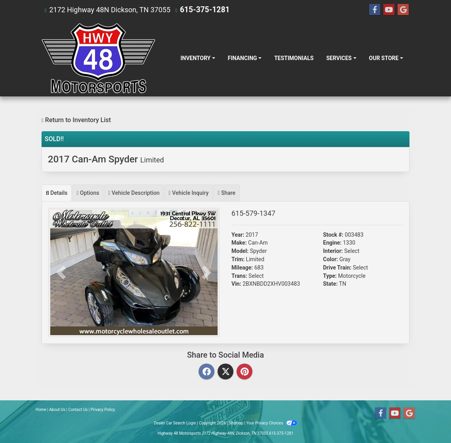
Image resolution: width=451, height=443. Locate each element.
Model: (239, 251)
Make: (239, 242)
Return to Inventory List (76, 120)
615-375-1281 (203, 10)
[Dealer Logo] (98, 58)
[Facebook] (206, 372)
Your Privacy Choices (271, 423)
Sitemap (236, 423)
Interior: (333, 251)
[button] (61, 272)
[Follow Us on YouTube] (388, 10)
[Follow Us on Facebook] (374, 10)
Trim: (237, 259)
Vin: (236, 284)
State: (330, 284)
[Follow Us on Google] (403, 10)
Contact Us (78, 409)
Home (41, 409)
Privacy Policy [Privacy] (103, 409)
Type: (330, 276)
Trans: (239, 276)
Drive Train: (337, 267)
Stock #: (333, 235)
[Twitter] (225, 372)
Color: (330, 259)
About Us (57, 409)
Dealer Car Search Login (175, 423)
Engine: (332, 242)
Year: (237, 235)
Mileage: (242, 267)
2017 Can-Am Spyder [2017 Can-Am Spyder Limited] (106, 159)
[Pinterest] (244, 372)
